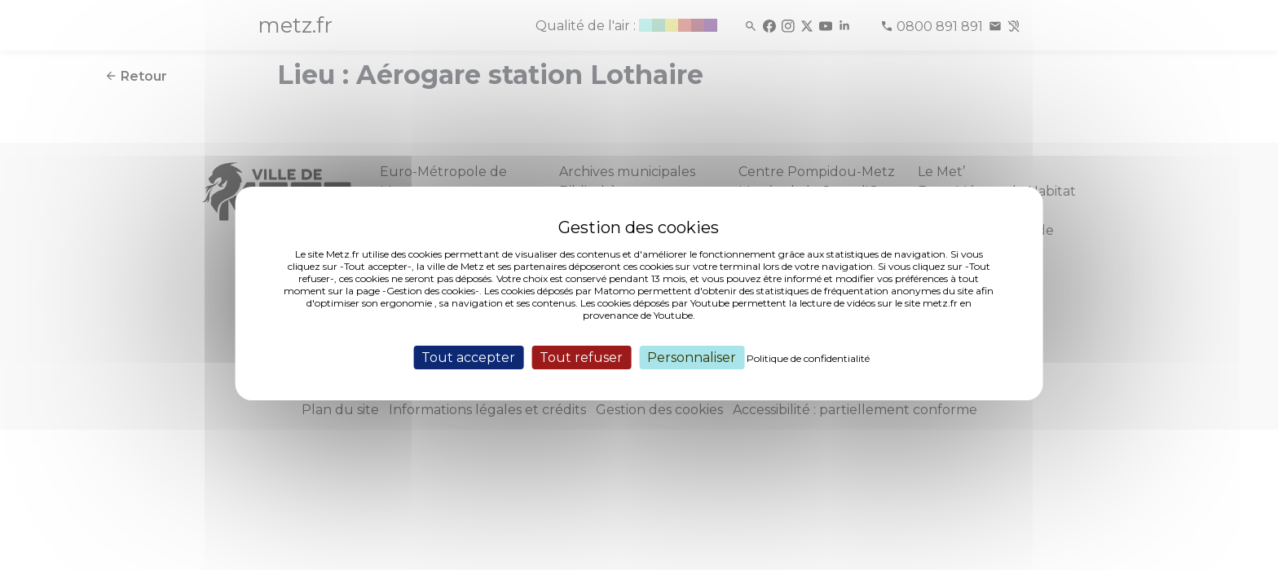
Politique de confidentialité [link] (808, 358)
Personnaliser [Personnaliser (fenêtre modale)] (691, 357)
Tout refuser (581, 357)
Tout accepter (468, 357)
